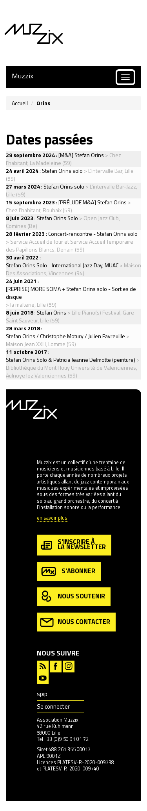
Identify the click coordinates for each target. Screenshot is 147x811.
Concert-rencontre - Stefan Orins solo (93, 234)
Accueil (20, 103)
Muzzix (22, 75)
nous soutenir (72, 597)
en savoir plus (52, 518)
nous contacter (75, 622)
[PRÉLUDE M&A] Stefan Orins (92, 202)
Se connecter (53, 706)
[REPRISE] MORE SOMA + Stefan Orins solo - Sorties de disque (71, 293)
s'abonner (67, 571)
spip (42, 693)
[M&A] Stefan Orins (81, 155)
